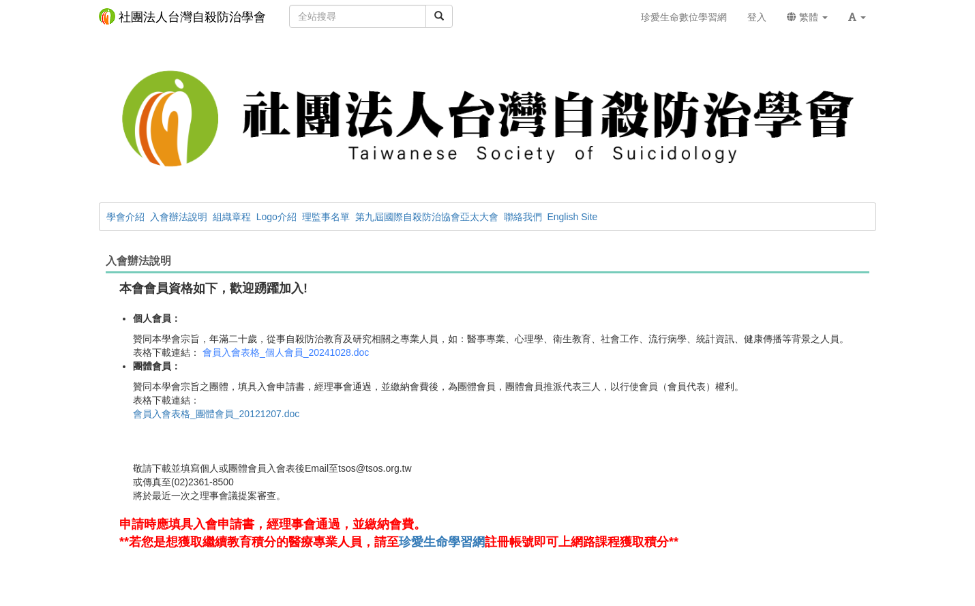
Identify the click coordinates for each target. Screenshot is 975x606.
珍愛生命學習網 (442, 542)
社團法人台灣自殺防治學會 (182, 16)
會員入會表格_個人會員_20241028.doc (285, 352)
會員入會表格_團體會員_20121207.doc (216, 413)
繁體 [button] (807, 17)
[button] (857, 17)
